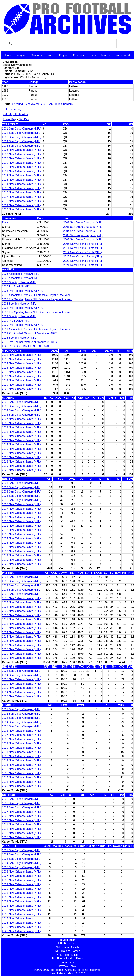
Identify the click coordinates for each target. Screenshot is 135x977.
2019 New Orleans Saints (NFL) (21, 205)
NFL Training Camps (67, 951)
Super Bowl (68, 962)
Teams (50, 55)
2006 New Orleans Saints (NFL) (21, 149)
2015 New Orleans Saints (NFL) (21, 188)
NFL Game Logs (12, 109)
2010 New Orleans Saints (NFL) (21, 166)
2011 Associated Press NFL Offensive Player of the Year (36, 329)
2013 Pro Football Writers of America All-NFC (29, 333)
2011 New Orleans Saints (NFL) (21, 171)
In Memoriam (67, 939)
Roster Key (9, 119)
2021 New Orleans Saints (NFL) (82, 265)
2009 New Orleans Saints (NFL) (21, 162)
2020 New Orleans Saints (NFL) (21, 209)
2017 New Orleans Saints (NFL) (21, 196)
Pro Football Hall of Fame (67, 958)
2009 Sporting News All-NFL (19, 316)
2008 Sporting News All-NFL (19, 303)
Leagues (21, 55)
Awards (105, 55)
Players (63, 55)
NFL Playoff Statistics (15, 114)
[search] (60, 43)
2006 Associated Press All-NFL (20, 273)
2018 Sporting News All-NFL (19, 337)
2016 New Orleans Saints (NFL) (21, 192)
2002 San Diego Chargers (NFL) (21, 132)
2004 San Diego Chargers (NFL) (21, 141)
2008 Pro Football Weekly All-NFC (22, 307)
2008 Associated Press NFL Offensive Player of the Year (36, 295)
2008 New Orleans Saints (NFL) (21, 158)
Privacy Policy (67, 966)
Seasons (36, 55)
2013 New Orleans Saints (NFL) (21, 179)
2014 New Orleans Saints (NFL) (21, 184)
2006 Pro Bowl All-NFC (16, 286)
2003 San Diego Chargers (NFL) (21, 137)
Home (7, 55)
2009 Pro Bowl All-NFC (16, 320)
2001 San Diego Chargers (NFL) (21, 128)
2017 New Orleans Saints (17, 918)
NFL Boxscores (67, 943)
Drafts (92, 55)
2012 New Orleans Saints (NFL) (21, 175)
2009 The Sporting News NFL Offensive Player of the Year (37, 312)
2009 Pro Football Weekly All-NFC (22, 324)
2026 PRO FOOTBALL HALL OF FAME (26, 346)
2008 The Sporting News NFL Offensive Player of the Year (37, 299)
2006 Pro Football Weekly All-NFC (22, 290)
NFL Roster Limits (67, 954)
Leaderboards (122, 55)
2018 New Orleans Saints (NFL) (21, 201)
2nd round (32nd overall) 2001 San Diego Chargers (42, 104)
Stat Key (24, 119)
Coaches (78, 55)
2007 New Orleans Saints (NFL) (21, 154)
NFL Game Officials (67, 947)
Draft (5, 222)
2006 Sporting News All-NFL (19, 282)
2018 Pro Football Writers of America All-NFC (29, 341)
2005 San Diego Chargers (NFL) (21, 145)
